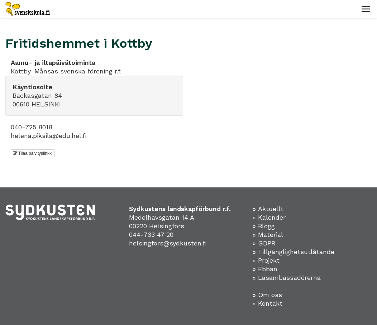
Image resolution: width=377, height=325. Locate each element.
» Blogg (264, 226)
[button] (366, 9)
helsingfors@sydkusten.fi (168, 243)
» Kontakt (267, 303)
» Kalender (269, 217)
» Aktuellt (268, 208)
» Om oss (267, 294)
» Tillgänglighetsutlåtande (293, 251)
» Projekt (266, 260)
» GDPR (264, 243)
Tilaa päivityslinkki (33, 153)
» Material (268, 234)
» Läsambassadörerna (287, 277)
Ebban (267, 269)
